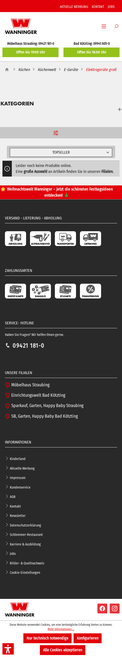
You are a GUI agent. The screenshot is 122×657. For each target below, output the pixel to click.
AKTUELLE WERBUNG (74, 7)
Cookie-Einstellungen (25, 573)
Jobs (13, 554)
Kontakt (15, 506)
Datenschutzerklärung (25, 525)
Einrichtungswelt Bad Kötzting (35, 395)
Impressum (18, 478)
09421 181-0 (29, 345)
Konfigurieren (87, 638)
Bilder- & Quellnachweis (27, 563)
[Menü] (103, 26)
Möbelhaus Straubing (27, 385)
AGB (12, 497)
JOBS (111, 7)
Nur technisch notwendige (47, 638)
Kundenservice (20, 487)
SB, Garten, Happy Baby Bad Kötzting (41, 416)
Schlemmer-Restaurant (26, 535)
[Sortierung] (61, 152)
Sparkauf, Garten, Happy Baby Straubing (44, 405)
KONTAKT (98, 7)
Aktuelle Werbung (22, 468)
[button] (8, 649)
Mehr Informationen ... (61, 629)
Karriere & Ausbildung (25, 544)
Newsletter (18, 516)
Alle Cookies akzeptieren (62, 650)
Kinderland (18, 459)
